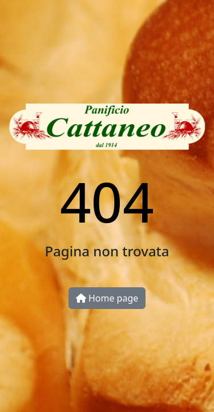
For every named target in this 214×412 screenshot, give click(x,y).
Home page (107, 298)
